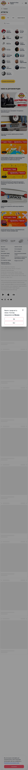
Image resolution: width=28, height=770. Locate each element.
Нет (14, 323)
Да (14, 319)
